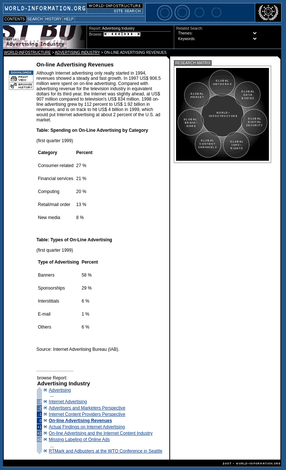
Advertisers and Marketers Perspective (87, 408)
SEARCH (35, 19)
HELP (69, 19)
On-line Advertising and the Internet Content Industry (101, 433)
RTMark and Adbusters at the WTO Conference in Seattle (105, 451)
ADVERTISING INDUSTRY (77, 52)
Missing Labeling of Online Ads (79, 439)
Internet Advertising (68, 401)
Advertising (60, 390)
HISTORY (53, 19)
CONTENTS (14, 19)
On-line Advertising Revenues (80, 420)
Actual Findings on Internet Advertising (87, 427)
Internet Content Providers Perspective (87, 414)
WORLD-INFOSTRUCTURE (27, 52)
